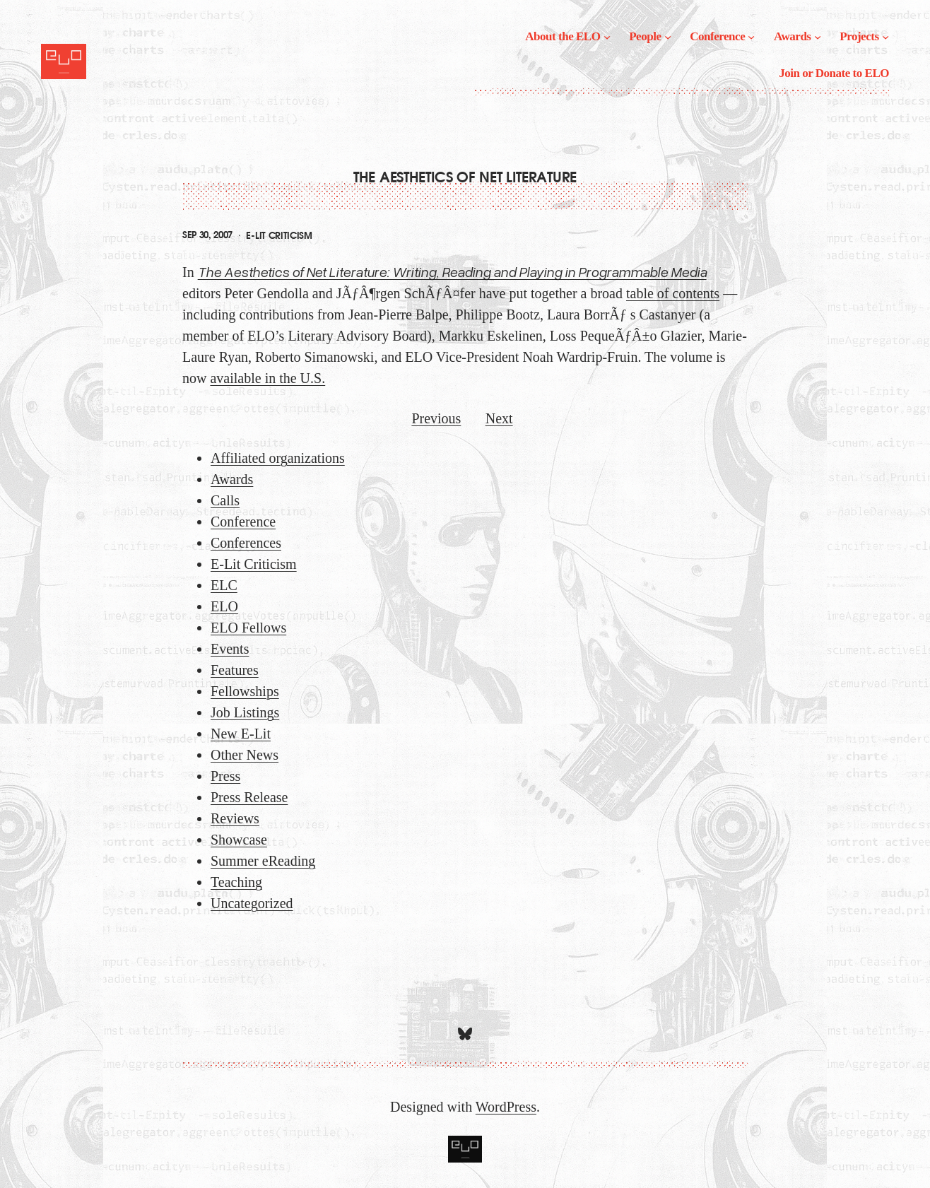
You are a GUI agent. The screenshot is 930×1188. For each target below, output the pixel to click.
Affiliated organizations (278, 458)
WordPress (506, 1107)
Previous (436, 418)
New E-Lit (241, 733)
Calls (225, 500)
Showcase (239, 839)
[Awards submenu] (817, 36)
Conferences (246, 543)
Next (499, 418)
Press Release (249, 797)
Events (230, 649)
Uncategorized (252, 903)
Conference (243, 521)
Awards (232, 479)
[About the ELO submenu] (607, 36)
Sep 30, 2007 (207, 235)
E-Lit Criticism (279, 235)
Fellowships (245, 691)
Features (235, 670)
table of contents (672, 293)
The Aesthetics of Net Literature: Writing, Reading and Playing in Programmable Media (452, 271)
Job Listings (245, 712)
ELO (224, 606)
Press (225, 776)
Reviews (235, 818)
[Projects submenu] (885, 36)
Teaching (236, 882)
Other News (244, 755)
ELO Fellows (248, 627)
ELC (224, 585)
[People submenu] (667, 36)
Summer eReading (263, 861)
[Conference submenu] (751, 36)
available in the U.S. (267, 378)
